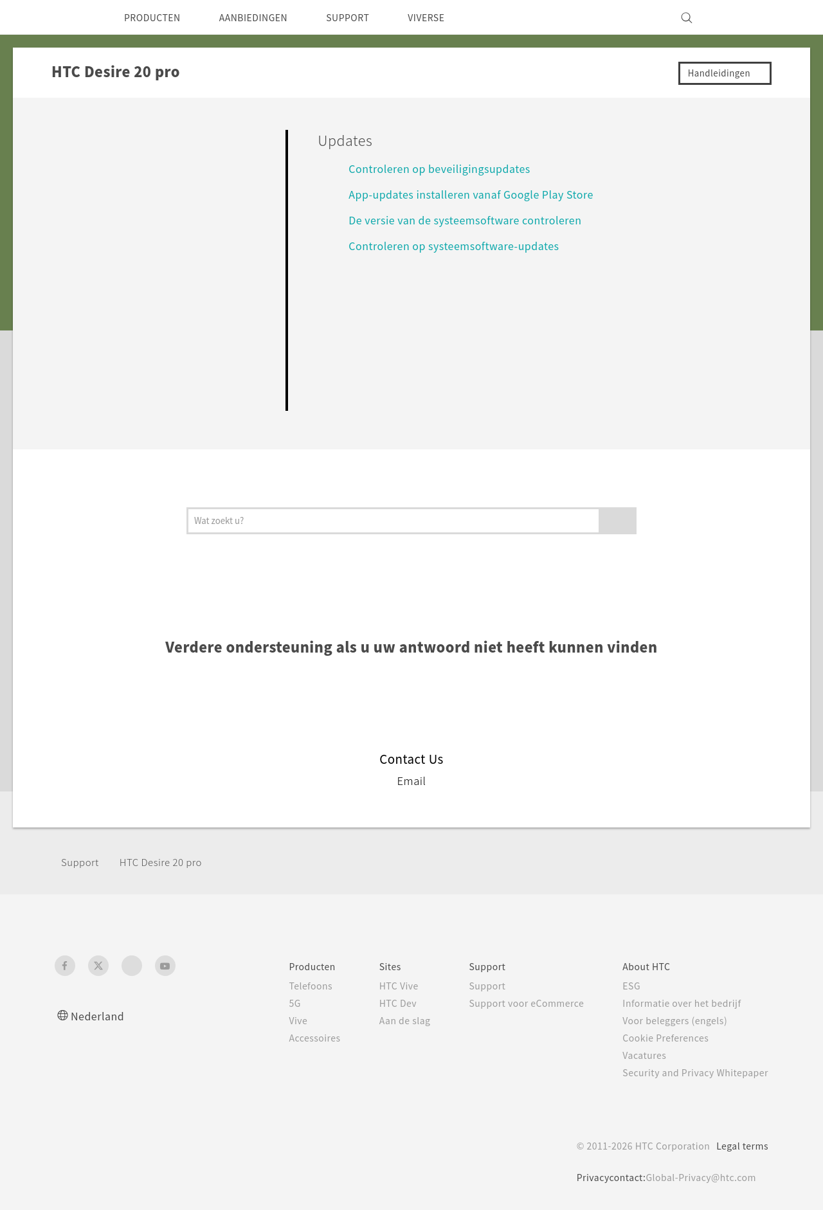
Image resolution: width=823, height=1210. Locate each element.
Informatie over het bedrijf (675, 1003)
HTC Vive (375, 985)
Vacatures (635, 1055)
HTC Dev (374, 1003)
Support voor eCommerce (510, 1003)
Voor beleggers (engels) (669, 1020)
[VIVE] (751, 17)
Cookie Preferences (658, 1037)
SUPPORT (372, 17)
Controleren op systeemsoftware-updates (462, 245)
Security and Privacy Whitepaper (690, 1072)
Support (81, 862)
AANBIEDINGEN (268, 17)
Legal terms (739, 1145)
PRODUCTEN (157, 17)
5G (264, 1003)
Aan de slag (381, 1020)
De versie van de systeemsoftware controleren (475, 219)
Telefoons (281, 985)
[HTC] (70, 17)
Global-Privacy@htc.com (697, 1177)
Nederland (100, 1015)
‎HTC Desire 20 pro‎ (169, 862)
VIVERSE (457, 17)
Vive (268, 1020)
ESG (621, 985)
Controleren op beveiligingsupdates (446, 168)
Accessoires (286, 1037)
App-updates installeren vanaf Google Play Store (482, 194)
